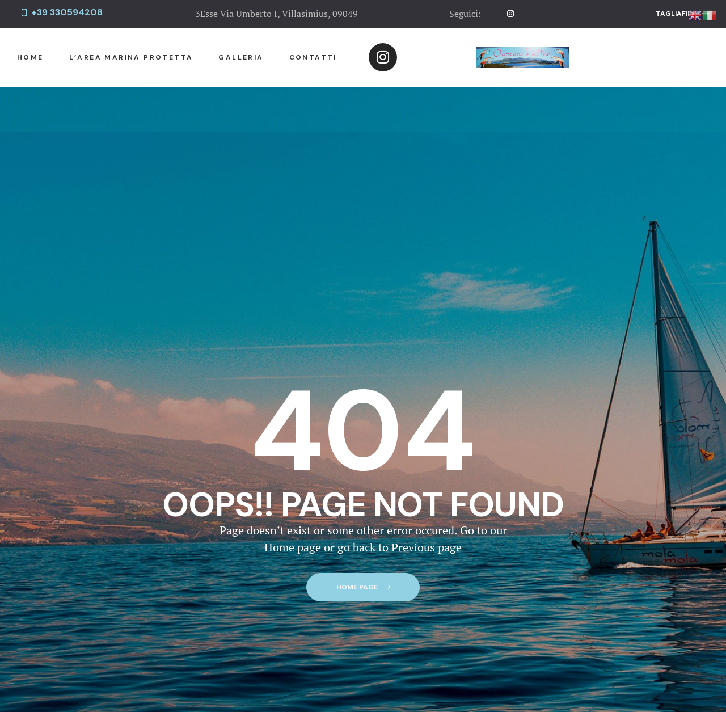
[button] (682, 14)
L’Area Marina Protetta (131, 57)
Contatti (313, 57)
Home (30, 57)
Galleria (240, 57)
